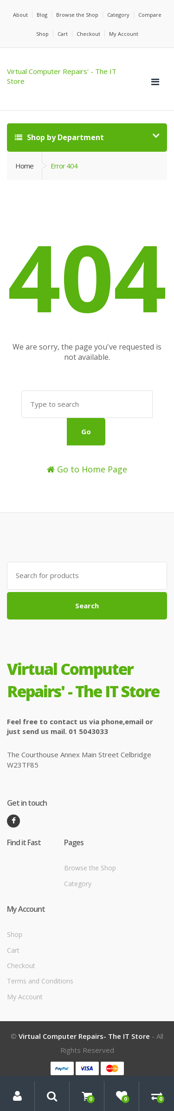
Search (87, 605)
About (20, 14)
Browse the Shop (77, 14)
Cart (63, 33)
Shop (42, 33)
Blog (42, 14)
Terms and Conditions (40, 980)
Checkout (88, 33)
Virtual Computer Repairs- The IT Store (84, 1036)
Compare (149, 14)
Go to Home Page (87, 469)
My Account (123, 33)
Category (118, 14)
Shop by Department (59, 137)
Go (86, 431)
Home (24, 165)
